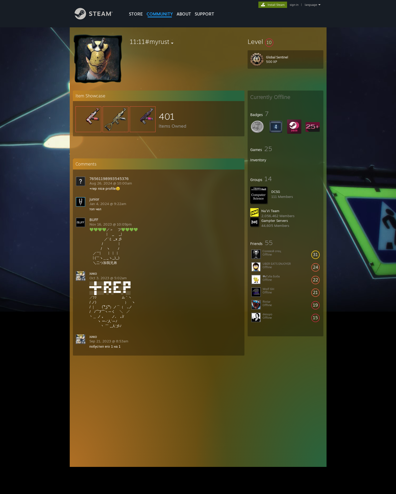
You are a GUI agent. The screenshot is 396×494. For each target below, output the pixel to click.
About (184, 14)
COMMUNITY (160, 14)
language (311, 5)
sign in (294, 5)
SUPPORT (204, 14)
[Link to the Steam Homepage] (97, 18)
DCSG (275, 191)
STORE (136, 14)
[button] (285, 41)
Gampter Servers (274, 220)
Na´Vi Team (270, 211)
